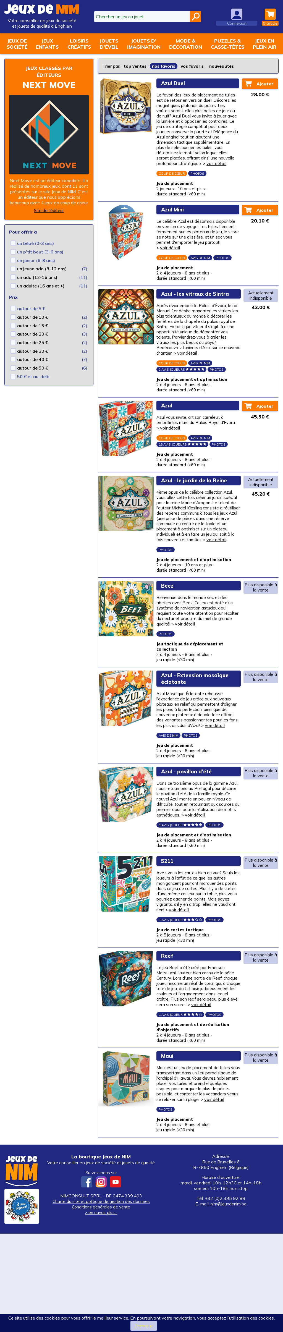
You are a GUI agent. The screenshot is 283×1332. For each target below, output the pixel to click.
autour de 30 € (32, 351)
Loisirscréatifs (79, 44)
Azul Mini (174, 226)
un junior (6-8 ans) (36, 260)
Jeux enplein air (264, 44)
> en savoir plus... (101, 1310)
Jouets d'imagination (144, 44)
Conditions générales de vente (101, 1305)
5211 (168, 933)
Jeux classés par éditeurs (49, 71)
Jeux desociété (17, 44)
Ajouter (265, 83)
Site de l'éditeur (49, 210)
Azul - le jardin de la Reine (198, 517)
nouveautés (227, 66)
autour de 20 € (32, 334)
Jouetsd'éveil (108, 44)
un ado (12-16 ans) (37, 277)
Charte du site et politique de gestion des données (101, 1299)
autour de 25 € (32, 342)
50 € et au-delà (33, 376)
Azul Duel (175, 82)
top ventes (136, 66)
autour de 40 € (32, 359)
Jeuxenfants (47, 44)
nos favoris (166, 66)
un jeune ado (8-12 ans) (42, 268)
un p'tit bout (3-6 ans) (40, 252)
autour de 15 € (32, 325)
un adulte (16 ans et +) (40, 286)
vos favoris (196, 66)
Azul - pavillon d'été (189, 834)
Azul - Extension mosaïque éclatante (190, 731)
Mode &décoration (185, 44)
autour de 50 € (32, 368)
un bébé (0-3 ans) (35, 243)
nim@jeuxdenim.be (228, 1302)
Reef (168, 1033)
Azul (168, 439)
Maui (168, 1143)
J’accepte (143, 1325)
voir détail (171, 177)
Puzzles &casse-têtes (227, 44)
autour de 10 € (32, 317)
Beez (169, 633)
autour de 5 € (31, 308)
